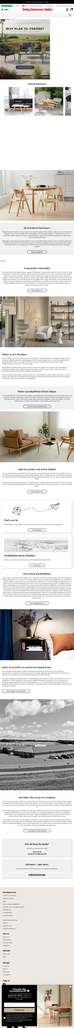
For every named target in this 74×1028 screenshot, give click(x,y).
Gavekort (6, 966)
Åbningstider (7, 940)
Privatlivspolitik (7, 915)
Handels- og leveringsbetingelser (13, 907)
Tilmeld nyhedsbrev (9, 928)
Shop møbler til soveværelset (16, 691)
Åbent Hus (6, 954)
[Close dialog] (71, 986)
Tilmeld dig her (37, 530)
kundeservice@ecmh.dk (37, 854)
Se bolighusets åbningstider (37, 830)
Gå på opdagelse (37, 252)
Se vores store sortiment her (37, 406)
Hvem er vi (6, 937)
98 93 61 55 (37, 852)
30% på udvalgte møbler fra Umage (37, 2)
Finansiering (7, 910)
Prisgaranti (6, 945)
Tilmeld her (19, 1010)
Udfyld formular (37, 874)
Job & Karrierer (8, 942)
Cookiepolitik (7, 912)
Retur (4, 901)
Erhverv (5, 923)
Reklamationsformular (10, 920)
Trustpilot (3, 261)
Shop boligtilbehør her (37, 603)
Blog (4, 957)
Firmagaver (6, 974)
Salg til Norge (7, 926)
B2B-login (6, 972)
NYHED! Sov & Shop (9, 895)
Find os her (37, 565)
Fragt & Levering (8, 898)
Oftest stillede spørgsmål (11, 904)
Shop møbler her (37, 290)
